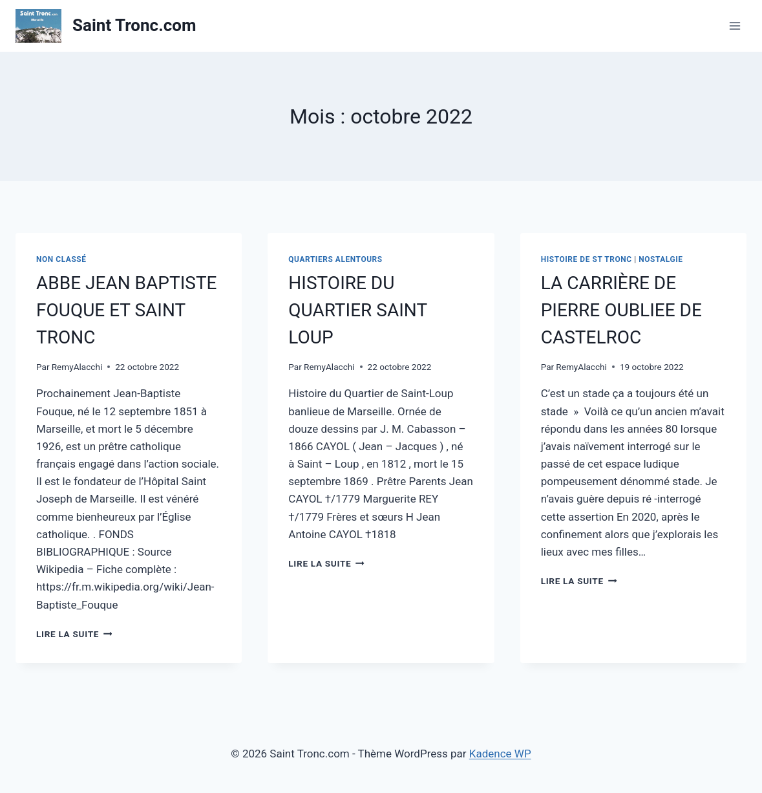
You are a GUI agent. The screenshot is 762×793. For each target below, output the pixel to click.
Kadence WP (500, 753)
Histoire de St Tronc (586, 259)
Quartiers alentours (335, 259)
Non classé (61, 259)
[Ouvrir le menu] (734, 26)
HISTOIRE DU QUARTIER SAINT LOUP (357, 310)
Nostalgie (661, 259)
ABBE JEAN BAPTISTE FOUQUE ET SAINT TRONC (126, 310)
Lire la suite (74, 634)
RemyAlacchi (77, 367)
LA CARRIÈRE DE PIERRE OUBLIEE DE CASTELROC (621, 310)
